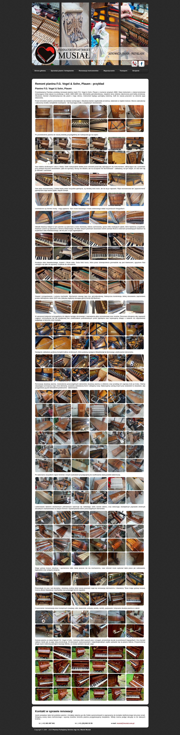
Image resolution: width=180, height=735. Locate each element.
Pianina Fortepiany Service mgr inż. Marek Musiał (71, 730)
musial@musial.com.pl (125, 723)
